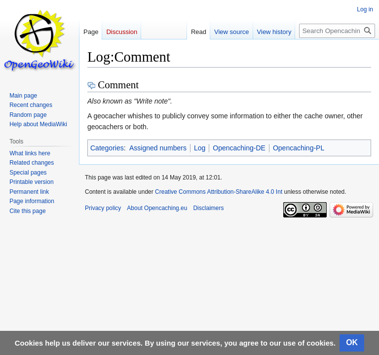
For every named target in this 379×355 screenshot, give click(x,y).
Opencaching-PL (298, 148)
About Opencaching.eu (157, 208)
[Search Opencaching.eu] (337, 31)
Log (199, 148)
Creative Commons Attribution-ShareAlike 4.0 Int (218, 191)
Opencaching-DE (239, 148)
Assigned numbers (158, 148)
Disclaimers (208, 208)
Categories (107, 148)
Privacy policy (103, 208)
